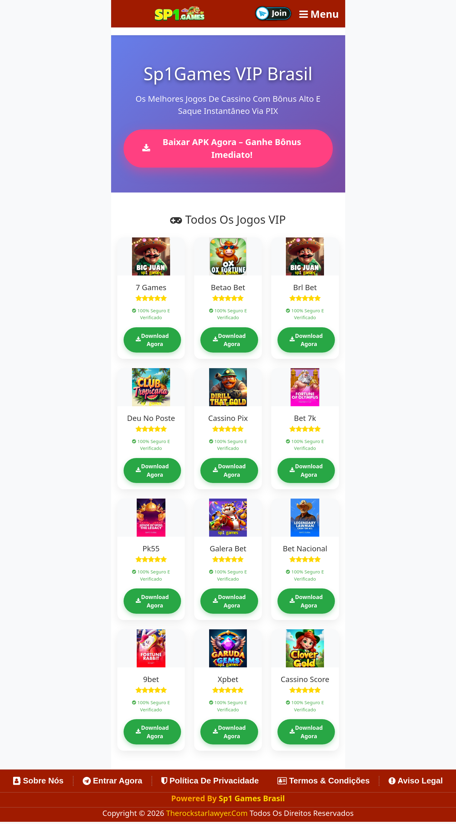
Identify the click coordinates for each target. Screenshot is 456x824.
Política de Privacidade (210, 782)
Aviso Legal (416, 782)
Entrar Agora (112, 782)
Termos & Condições (323, 782)
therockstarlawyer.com (208, 815)
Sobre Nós (38, 782)
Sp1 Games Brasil (252, 800)
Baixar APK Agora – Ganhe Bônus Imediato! (222, 148)
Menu (319, 14)
